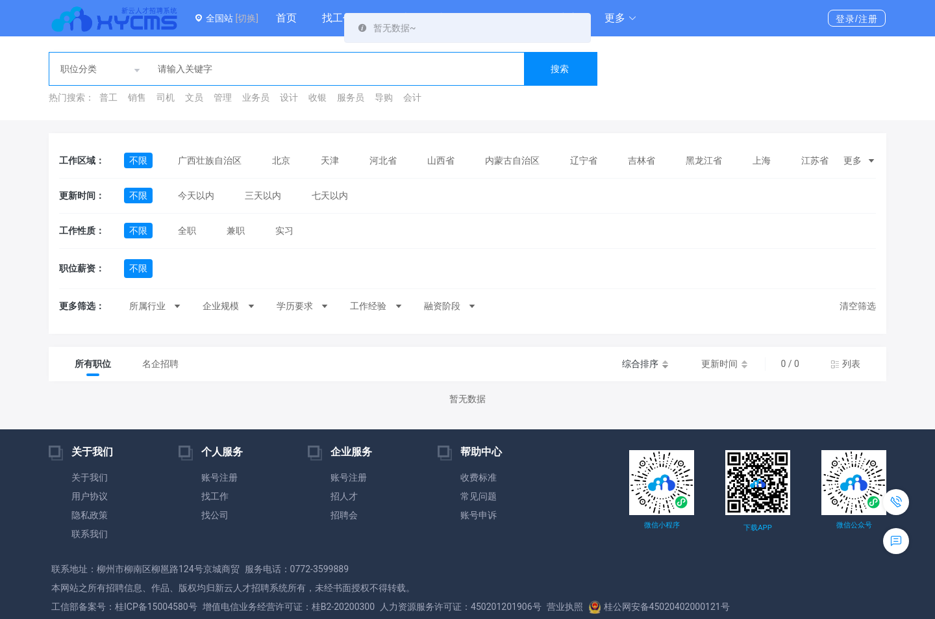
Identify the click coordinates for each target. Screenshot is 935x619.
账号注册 (219, 477)
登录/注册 (857, 19)
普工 (108, 97)
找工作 (337, 18)
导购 (384, 97)
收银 (317, 97)
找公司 (215, 515)
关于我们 (89, 477)
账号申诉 (478, 515)
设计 (289, 97)
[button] (621, 18)
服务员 (350, 97)
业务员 (255, 97)
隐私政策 (89, 515)
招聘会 (344, 515)
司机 (165, 97)
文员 (194, 97)
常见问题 (478, 496)
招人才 (344, 496)
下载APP (757, 528)
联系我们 (89, 534)
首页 (286, 18)
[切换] (246, 18)
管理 (223, 97)
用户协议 (89, 496)
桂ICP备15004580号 (156, 606)
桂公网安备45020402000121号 (659, 606)
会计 (412, 97)
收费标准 (478, 477)
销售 (137, 97)
